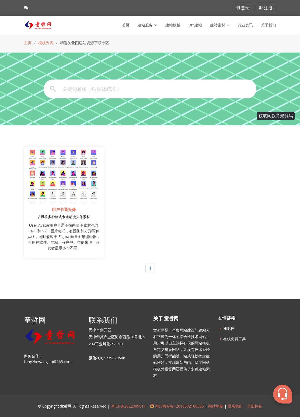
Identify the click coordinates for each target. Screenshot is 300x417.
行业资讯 (245, 25)
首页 (126, 25)
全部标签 (254, 406)
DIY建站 (195, 25)
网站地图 (215, 406)
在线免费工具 (234, 339)
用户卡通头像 (64, 209)
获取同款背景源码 (276, 115)
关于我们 (268, 25)
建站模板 (172, 25)
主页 (28, 42)
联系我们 (235, 406)
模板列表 (45, 42)
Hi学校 (228, 328)
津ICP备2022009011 (128, 406)
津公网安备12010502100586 (177, 406)
